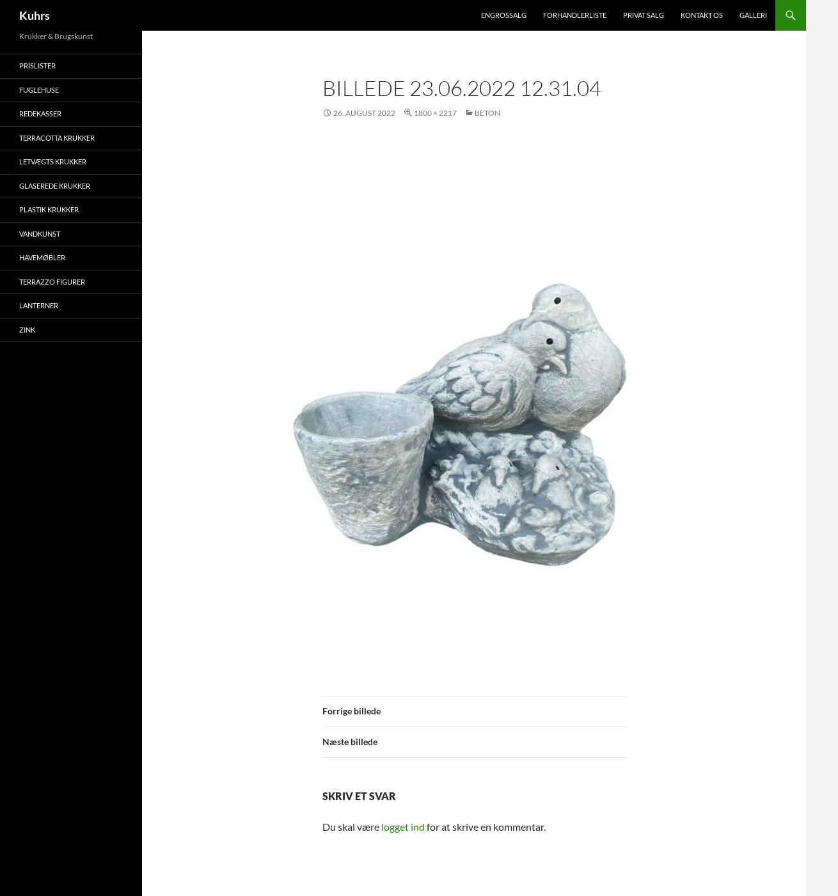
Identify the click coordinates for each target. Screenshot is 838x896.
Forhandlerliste (574, 15)
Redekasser (40, 113)
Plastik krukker (49, 209)
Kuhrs (34, 15)
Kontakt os (702, 15)
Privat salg (643, 15)
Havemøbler (42, 257)
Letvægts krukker (52, 161)
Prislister (37, 65)
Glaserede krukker (54, 186)
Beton (487, 113)
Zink (27, 330)
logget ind (403, 827)
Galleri (753, 15)
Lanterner (38, 305)
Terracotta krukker (57, 138)
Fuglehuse (39, 90)
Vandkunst (39, 234)
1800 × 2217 (435, 113)
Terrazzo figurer (52, 282)
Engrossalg (503, 15)
